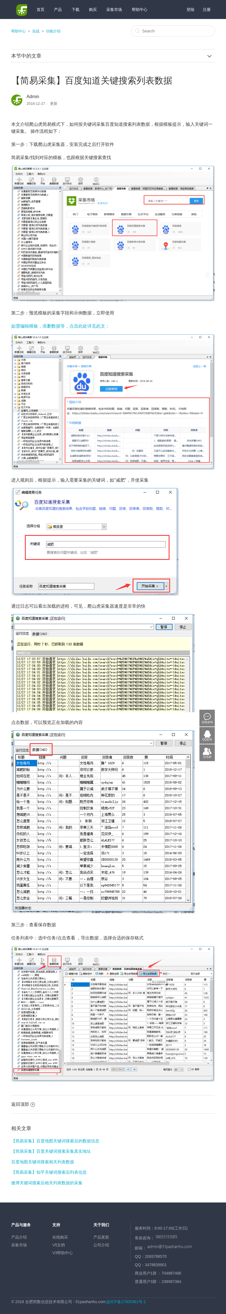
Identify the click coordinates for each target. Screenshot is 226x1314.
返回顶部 (23, 1104)
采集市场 (114, 9)
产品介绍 (19, 1237)
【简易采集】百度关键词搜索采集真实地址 (51, 1151)
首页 (40, 9)
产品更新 (101, 1237)
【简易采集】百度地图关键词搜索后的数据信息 (55, 1140)
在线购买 (60, 1237)
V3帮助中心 (62, 1253)
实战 (35, 31)
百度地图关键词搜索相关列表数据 (42, 1161)
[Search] (173, 31)
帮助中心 (139, 9)
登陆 (190, 9)
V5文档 (58, 1245)
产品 (58, 9)
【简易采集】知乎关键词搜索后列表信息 (49, 1172)
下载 (75, 9)
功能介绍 (53, 31)
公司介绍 (101, 1245)
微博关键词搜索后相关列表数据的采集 (47, 1182)
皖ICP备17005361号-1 (126, 1301)
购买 (93, 9)
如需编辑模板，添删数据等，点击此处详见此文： (60, 326)
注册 (207, 9)
